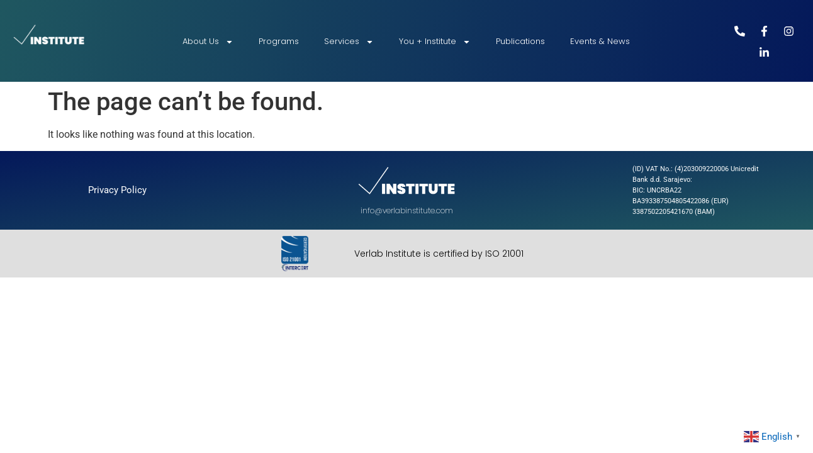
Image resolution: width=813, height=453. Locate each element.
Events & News (600, 41)
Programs (279, 41)
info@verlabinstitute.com (407, 210)
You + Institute (435, 41)
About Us (207, 41)
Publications (520, 41)
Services (349, 41)
